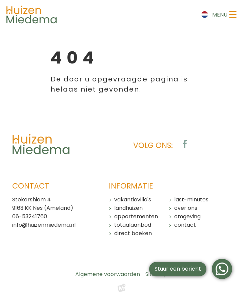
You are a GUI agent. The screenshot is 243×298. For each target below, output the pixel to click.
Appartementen (136, 216)
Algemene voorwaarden (107, 274)
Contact (185, 225)
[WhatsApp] (222, 269)
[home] (31, 14)
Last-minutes (191, 199)
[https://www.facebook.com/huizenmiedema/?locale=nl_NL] (184, 144)
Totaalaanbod (132, 225)
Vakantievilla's (132, 199)
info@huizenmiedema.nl (44, 225)
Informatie (131, 186)
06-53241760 (29, 216)
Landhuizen (128, 208)
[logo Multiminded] (121, 289)
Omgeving (187, 216)
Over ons (185, 208)
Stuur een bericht (178, 269)
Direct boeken (133, 233)
